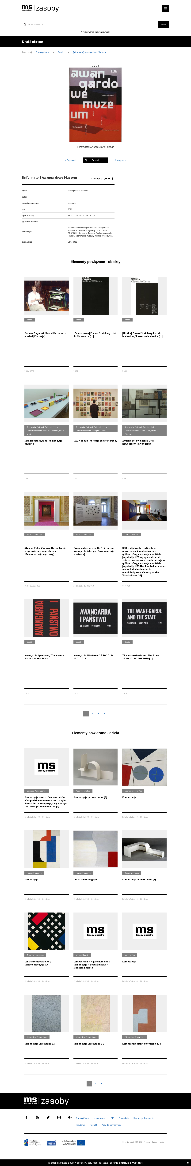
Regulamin (80, 1125)
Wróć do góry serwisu (112, 1125)
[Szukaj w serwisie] (90, 24)
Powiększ (97, 160)
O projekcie (124, 1118)
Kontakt (93, 1125)
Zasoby (61, 52)
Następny (121, 160)
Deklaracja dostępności (144, 1118)
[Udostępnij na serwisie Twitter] (109, 178)
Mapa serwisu (100, 1118)
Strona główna (43, 52)
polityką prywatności (131, 1162)
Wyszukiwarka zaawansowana (95, 31)
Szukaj (163, 24)
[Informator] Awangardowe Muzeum (89, 52)
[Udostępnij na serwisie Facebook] (112, 178)
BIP (112, 1118)
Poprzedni (70, 160)
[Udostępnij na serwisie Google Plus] (105, 178)
